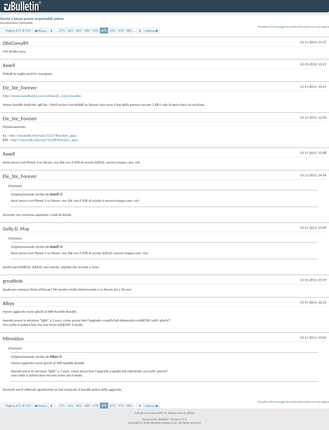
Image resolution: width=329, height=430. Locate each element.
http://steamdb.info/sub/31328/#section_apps (44, 140)
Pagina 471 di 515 (18, 30)
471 (104, 30)
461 (78, 30)
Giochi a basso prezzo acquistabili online (32, 18)
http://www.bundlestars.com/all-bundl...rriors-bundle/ (42, 96)
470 (95, 30)
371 (62, 30)
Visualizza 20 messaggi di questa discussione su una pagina (293, 26)
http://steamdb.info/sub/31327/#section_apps (43, 135)
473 (121, 30)
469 (87, 30)
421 (70, 30)
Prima (40, 31)
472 (112, 30)
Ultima (151, 31)
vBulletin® (164, 419)
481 (129, 30)
